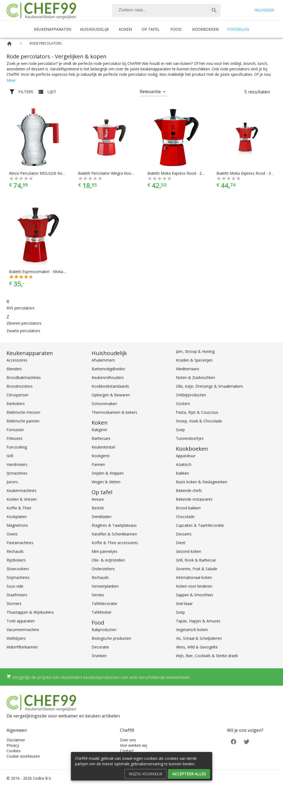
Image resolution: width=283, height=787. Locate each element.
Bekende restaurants (194, 499)
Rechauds (15, 551)
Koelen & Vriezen (22, 499)
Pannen (98, 464)
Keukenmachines (21, 490)
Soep (180, 429)
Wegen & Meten (106, 481)
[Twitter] (246, 741)
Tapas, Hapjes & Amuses (198, 620)
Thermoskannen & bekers (114, 412)
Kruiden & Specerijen (194, 360)
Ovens (12, 534)
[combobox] (166, 10)
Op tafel (151, 29)
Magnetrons (17, 525)
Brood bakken (188, 507)
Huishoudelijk (94, 29)
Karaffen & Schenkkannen (114, 534)
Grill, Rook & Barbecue (196, 560)
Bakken (182, 473)
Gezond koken (188, 551)
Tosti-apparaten (21, 620)
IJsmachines (17, 473)
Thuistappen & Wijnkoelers (30, 612)
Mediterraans (187, 368)
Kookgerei (101, 455)
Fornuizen (15, 429)
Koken (125, 29)
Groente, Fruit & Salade (196, 568)
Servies (98, 594)
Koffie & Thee (19, 507)
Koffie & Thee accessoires (115, 542)
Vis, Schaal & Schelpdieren (199, 638)
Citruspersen (18, 394)
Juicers (12, 481)
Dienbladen (101, 516)
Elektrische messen (23, 412)
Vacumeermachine (23, 629)
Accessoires (17, 360)
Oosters (183, 403)
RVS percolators (21, 308)
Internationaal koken (194, 577)
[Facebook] (233, 741)
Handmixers (17, 464)
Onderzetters (103, 568)
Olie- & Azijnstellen (108, 560)
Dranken (99, 655)
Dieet (180, 542)
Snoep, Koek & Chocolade (199, 421)
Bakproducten (104, 629)
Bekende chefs (189, 490)
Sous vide (15, 586)
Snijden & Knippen (108, 473)
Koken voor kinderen (194, 586)
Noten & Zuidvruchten (195, 377)
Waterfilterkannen (22, 647)
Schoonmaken (104, 403)
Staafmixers (17, 594)
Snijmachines (18, 577)
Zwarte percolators (23, 330)
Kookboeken (205, 29)
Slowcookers (18, 568)
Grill (10, 455)
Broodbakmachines (24, 377)
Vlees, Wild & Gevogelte (197, 647)
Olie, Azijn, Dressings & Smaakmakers (209, 386)
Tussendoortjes (190, 438)
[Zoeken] (160, 10)
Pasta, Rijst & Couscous (197, 412)
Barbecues (101, 438)
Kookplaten (17, 516)
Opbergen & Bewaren (111, 394)
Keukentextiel (103, 447)
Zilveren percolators (24, 323)
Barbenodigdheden (108, 368)
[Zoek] (214, 10)
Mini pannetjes (104, 551)
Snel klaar (184, 603)
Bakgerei (99, 429)
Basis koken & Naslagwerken (201, 481)
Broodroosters (20, 386)
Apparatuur (185, 455)
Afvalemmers (103, 360)
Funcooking (17, 447)
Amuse (98, 499)
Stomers (14, 603)
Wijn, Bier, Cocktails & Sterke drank (207, 655)
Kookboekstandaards (110, 386)
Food (176, 29)
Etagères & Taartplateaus (114, 525)
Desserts (184, 534)
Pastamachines (20, 542)
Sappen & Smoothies (194, 594)
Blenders (14, 368)
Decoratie (100, 647)
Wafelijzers (16, 638)
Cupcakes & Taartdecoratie (200, 525)
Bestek (98, 507)
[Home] (9, 43)
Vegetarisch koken (192, 629)
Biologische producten (111, 638)
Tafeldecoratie (104, 603)
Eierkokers (16, 403)
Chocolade (185, 516)
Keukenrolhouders (108, 377)
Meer (11, 80)
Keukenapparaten (52, 29)
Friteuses (15, 438)
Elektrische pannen (23, 421)
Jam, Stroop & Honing (195, 351)
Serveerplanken (105, 586)
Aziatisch (183, 464)
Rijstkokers (16, 560)
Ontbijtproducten (191, 394)
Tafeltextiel (101, 612)
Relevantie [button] (150, 92)
